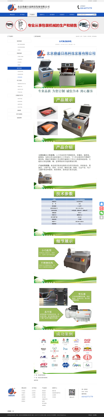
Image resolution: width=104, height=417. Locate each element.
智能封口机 (20, 86)
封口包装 (19, 80)
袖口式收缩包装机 (21, 44)
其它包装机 (19, 114)
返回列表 (36, 380)
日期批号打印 (19, 95)
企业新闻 (54, 394)
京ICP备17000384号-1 (11, 415)
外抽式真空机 (20, 74)
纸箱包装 (19, 53)
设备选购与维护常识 (56, 392)
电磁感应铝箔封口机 (22, 83)
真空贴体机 (20, 77)
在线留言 (62, 14)
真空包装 (19, 68)
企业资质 (33, 392)
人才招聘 (33, 397)
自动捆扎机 (20, 59)
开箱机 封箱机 (20, 56)
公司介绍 (33, 390)
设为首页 (90, 0)
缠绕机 (19, 65)
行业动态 (54, 397)
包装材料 (19, 117)
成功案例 (52, 14)
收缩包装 (19, 41)
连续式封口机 (20, 89)
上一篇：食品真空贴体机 (39, 375)
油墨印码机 (20, 104)
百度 (13, 411)
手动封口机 (20, 92)
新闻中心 (42, 14)
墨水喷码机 (20, 101)
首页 (81, 36)
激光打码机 (20, 107)
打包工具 (19, 62)
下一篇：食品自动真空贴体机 (40, 377)
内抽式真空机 (20, 71)
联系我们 (72, 14)
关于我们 (22, 14)
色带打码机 (20, 98)
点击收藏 (95, 0)
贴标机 (19, 110)
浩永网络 (95, 415)
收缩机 (19, 50)
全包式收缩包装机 (21, 47)
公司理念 (33, 394)
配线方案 (54, 390)
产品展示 (32, 14)
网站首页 (12, 14)
